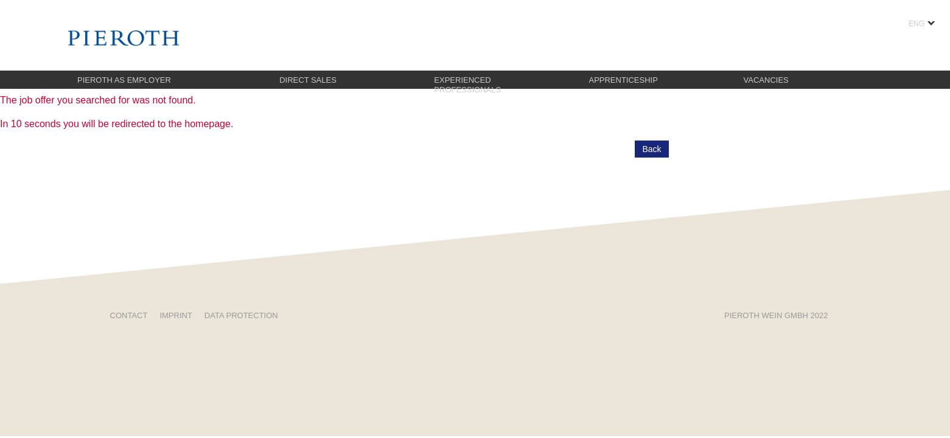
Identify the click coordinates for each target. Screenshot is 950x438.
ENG (922, 23)
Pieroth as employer (124, 80)
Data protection (241, 315)
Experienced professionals (467, 84)
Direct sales (308, 80)
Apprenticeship (623, 80)
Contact (129, 315)
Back (651, 149)
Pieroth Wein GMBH (776, 315)
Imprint (175, 315)
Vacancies (766, 80)
